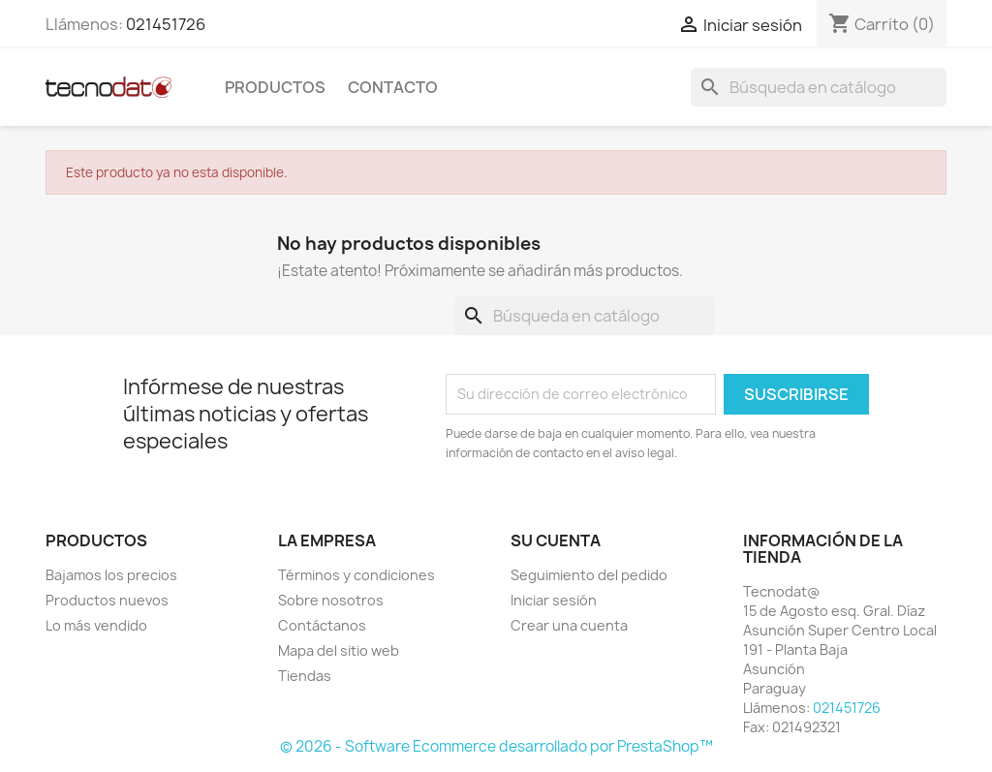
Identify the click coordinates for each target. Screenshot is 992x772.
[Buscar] (818, 87)
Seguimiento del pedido (589, 575)
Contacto (393, 87)
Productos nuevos (107, 600)
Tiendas (304, 675)
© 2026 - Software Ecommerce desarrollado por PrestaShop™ (496, 746)
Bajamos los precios (111, 575)
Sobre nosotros (331, 600)
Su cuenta (556, 540)
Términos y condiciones (356, 575)
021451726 (165, 24)
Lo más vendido (96, 625)
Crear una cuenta (569, 625)
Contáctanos (322, 625)
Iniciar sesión (554, 600)
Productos (275, 87)
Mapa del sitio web (338, 650)
